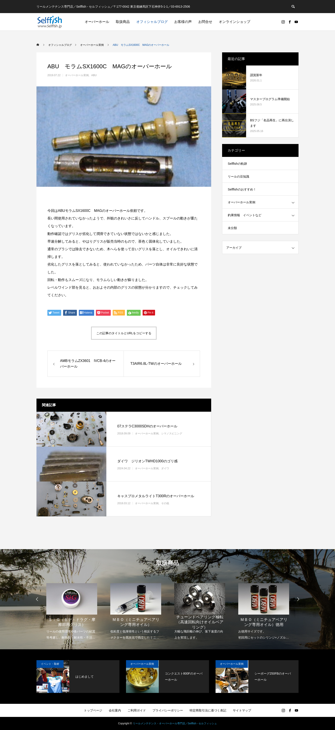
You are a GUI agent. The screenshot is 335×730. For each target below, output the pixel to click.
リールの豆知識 (238, 176)
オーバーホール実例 (77, 75)
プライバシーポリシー (167, 710)
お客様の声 (183, 22)
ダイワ (165, 468)
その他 (165, 503)
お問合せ (205, 22)
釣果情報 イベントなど (244, 215)
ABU (94, 75)
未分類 (232, 228)
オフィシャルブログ (152, 22)
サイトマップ (242, 710)
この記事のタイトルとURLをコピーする (123, 333)
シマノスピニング (171, 433)
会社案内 (115, 710)
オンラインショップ (234, 22)
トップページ (93, 710)
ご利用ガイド (137, 710)
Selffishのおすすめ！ (242, 189)
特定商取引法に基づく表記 (208, 710)
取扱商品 (123, 22)
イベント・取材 (50, 663)
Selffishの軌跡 (237, 163)
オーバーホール (97, 22)
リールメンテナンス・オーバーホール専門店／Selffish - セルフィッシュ (175, 723)
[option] (71, 609)
